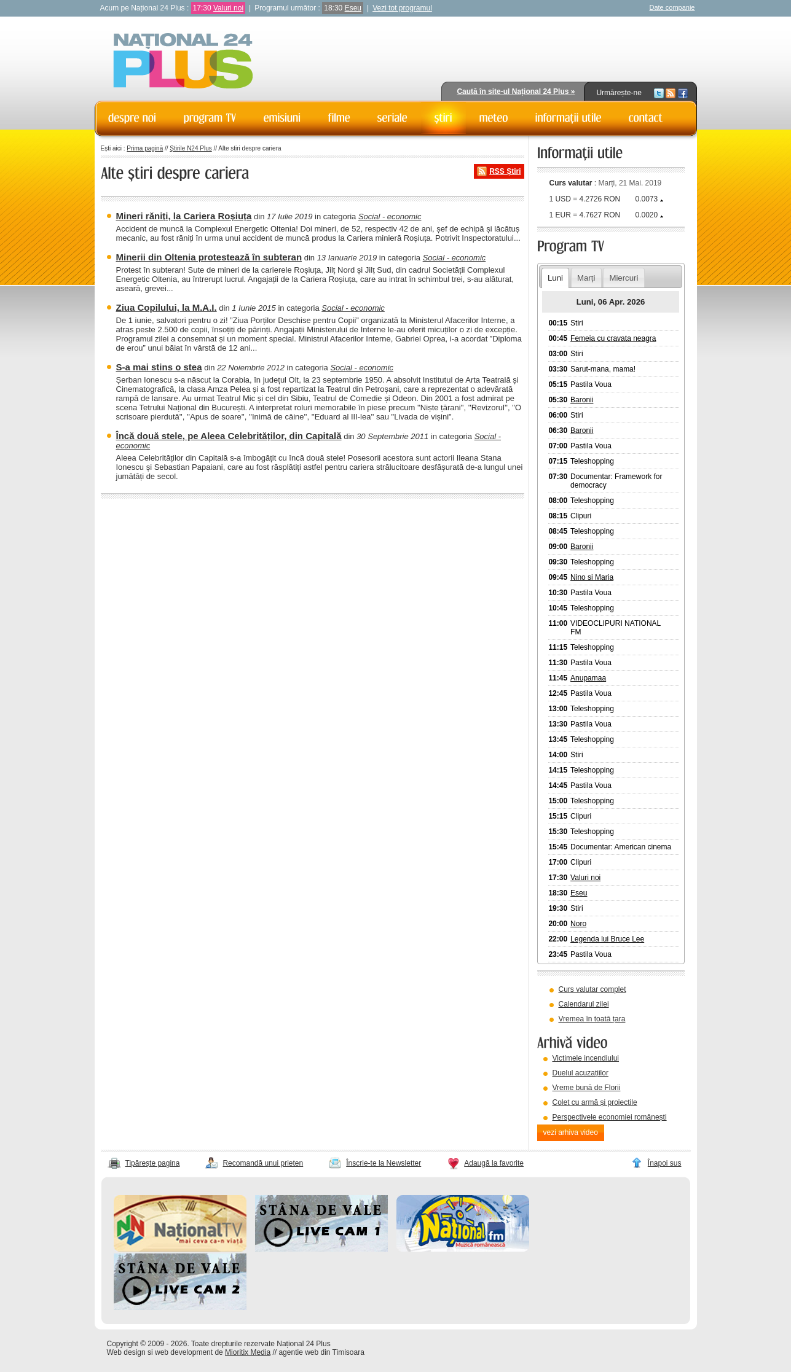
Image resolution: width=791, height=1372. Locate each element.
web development (184, 1352)
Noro (578, 923)
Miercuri (623, 278)
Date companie (672, 7)
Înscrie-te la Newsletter (383, 1163)
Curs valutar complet (592, 989)
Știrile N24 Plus (190, 148)
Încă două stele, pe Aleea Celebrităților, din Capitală (229, 436)
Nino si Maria (591, 577)
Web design (126, 1352)
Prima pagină (145, 148)
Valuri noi (228, 8)
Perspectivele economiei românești (610, 1117)
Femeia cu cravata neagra (613, 338)
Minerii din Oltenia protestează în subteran (209, 257)
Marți (586, 278)
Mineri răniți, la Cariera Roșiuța (184, 216)
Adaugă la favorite (494, 1163)
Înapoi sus (665, 1163)
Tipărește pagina (152, 1163)
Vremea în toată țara (592, 1019)
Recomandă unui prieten (262, 1163)
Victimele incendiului (586, 1058)
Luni (555, 278)
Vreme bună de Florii (587, 1087)
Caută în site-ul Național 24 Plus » (516, 91)
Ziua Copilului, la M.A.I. (166, 307)
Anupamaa (588, 678)
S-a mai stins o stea (159, 367)
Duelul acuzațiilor (580, 1073)
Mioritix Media (247, 1352)
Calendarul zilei (584, 1004)
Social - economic (390, 216)
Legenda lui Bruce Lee (607, 939)
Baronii (581, 400)
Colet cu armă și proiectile (595, 1102)
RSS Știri (505, 171)
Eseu (353, 8)
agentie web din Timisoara (321, 1352)
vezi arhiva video (570, 1132)
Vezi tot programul (402, 8)
